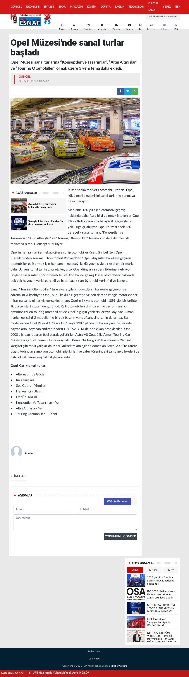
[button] (178, 7)
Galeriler (88, 27)
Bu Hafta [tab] (152, 570)
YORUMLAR (25, 495)
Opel (129, 190)
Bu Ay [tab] (170, 570)
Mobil (62, 27)
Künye (164, 27)
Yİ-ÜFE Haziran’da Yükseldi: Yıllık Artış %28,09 (59, 672)
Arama (74, 27)
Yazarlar (116, 27)
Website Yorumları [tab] (117, 501)
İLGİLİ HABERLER (26, 192)
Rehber (129, 27)
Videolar (102, 27)
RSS (176, 27)
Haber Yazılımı (119, 666)
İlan (140, 27)
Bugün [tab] (135, 570)
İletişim (151, 27)
